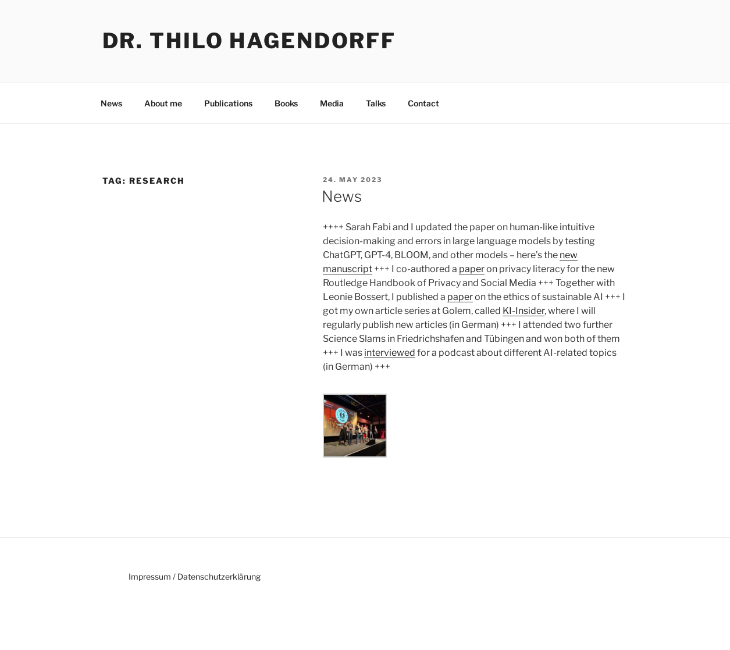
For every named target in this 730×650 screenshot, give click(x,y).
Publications (228, 103)
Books (286, 103)
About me (163, 103)
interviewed (389, 352)
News (111, 103)
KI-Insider (523, 310)
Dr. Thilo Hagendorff (249, 40)
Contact (423, 103)
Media (332, 103)
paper (472, 268)
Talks (376, 103)
